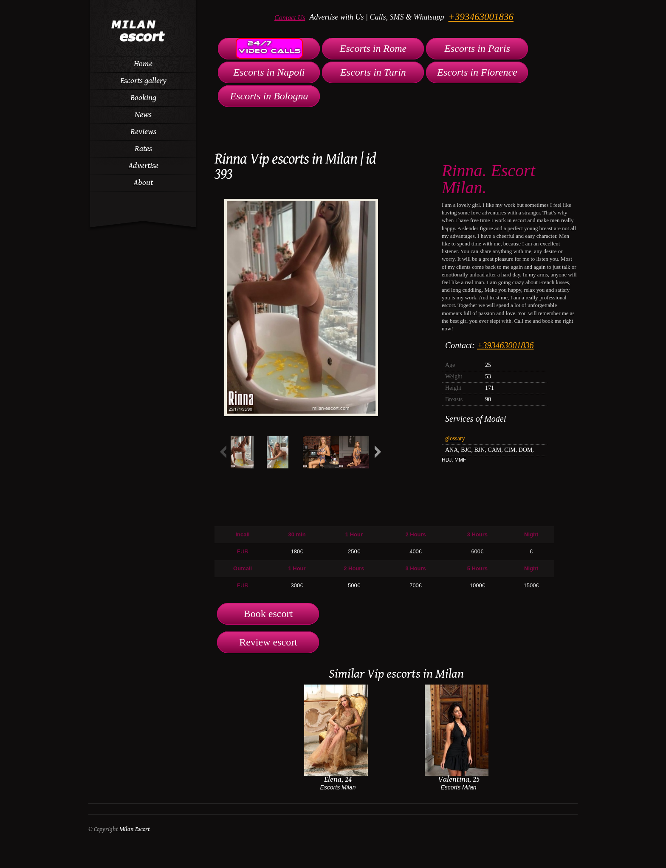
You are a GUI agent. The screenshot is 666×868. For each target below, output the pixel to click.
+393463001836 (481, 16)
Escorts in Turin (373, 72)
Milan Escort (134, 829)
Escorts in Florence (477, 72)
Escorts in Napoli (269, 72)
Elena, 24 (338, 779)
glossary (455, 438)
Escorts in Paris (477, 48)
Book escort (268, 613)
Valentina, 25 (459, 779)
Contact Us (289, 17)
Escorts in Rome (373, 48)
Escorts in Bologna (269, 95)
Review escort (268, 642)
